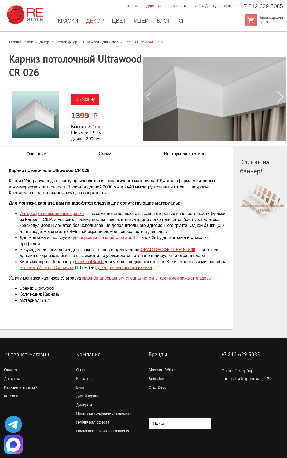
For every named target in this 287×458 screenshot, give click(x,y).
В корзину (85, 99)
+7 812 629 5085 (262, 6)
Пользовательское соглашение (103, 431)
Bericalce (156, 379)
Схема (105, 153)
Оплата (131, 6)
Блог (164, 21)
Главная (21, 42)
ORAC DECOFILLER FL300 (168, 249)
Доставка (154, 6)
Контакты (179, 6)
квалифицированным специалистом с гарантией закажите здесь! (147, 278)
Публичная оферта (92, 422)
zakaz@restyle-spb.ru (213, 6)
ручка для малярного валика (123, 267)
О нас (81, 370)
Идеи (141, 21)
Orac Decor (158, 387)
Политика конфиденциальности (104, 413)
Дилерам (84, 405)
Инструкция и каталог (185, 153)
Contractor (47, 267)
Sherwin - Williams (164, 370)
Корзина (11, 396)
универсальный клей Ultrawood (104, 237)
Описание (36, 154)
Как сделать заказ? (20, 387)
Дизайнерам (87, 396)
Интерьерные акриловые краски (52, 213)
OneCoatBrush (89, 261)
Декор (95, 21)
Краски (67, 21)
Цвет (119, 21)
